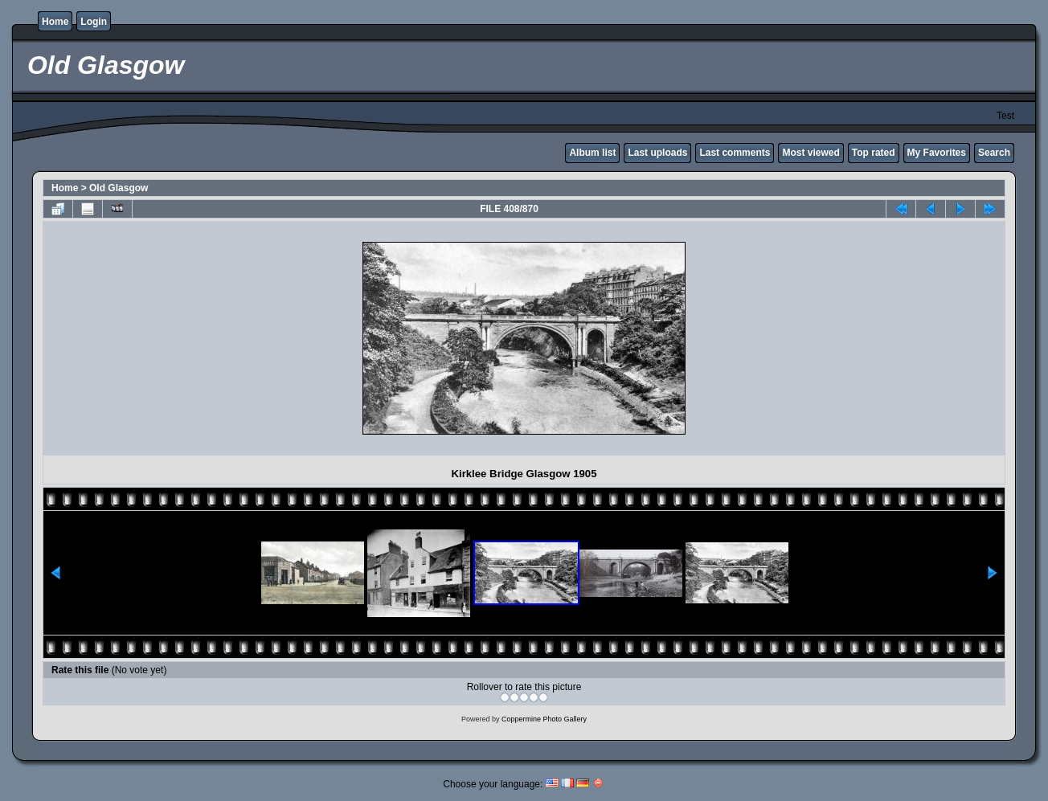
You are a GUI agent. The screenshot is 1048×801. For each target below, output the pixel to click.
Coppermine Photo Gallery (544, 719)
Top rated (873, 152)
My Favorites (936, 152)
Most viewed (810, 152)
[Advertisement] (188, 338)
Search (994, 152)
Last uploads (657, 152)
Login (93, 21)
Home (55, 21)
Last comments (734, 152)
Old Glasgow (118, 188)
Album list (592, 152)
